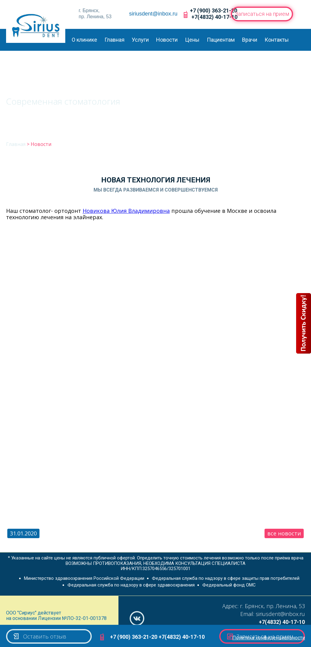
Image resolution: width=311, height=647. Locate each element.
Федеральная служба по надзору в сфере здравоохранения (131, 585)
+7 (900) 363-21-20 (213, 10)
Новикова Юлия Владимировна (126, 210)
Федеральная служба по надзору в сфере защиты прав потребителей (225, 578)
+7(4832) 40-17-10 (214, 17)
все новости (284, 533)
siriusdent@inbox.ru (153, 14)
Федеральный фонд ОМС (229, 585)
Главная (114, 39)
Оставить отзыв (39, 636)
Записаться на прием (262, 14)
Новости (167, 39)
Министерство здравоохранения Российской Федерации (84, 578)
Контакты (277, 39)
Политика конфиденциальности (268, 638)
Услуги (140, 39)
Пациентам (221, 39)
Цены (192, 39)
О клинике (84, 39)
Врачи (249, 39)
